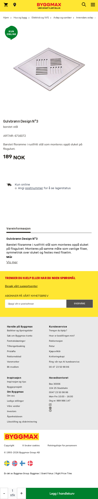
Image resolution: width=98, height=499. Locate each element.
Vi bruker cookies (31, 447)
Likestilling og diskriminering (22, 423)
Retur (52, 348)
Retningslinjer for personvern (62, 447)
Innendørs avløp (84, 17)
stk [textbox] (12, 495)
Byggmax (34, 475)
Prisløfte (11, 353)
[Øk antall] (21, 493)
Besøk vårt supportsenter (21, 288)
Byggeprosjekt (14, 388)
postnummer (34, 188)
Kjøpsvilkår (55, 353)
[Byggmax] (49, 6)
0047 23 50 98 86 (58, 394)
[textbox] (14, 158)
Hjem (6, 17)
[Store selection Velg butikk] (14, 5)
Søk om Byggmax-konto (19, 337)
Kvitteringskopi (57, 358)
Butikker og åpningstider (20, 332)
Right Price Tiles (63, 475)
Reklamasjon (56, 342)
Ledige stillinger (15, 402)
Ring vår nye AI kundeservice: (64, 363)
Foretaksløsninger (16, 342)
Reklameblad (14, 358)
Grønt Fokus (47, 475)
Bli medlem (13, 368)
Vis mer (12, 264)
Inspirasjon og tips (16, 383)
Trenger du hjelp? (58, 332)
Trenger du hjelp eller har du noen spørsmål (40, 280)
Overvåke (79, 305)
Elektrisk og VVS (40, 17)
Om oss (11, 397)
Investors (11, 413)
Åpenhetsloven (14, 418)
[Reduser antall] (4, 493)
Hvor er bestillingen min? (62, 337)
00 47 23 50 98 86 (59, 368)
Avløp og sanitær (62, 17)
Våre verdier (13, 408)
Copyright (9, 447)
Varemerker (13, 363)
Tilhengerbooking (16, 348)
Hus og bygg (20, 17)
